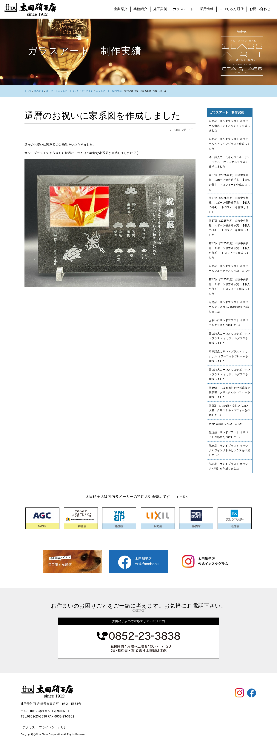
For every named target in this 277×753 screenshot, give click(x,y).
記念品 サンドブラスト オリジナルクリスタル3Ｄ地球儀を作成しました (229, 311)
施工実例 (160, 9)
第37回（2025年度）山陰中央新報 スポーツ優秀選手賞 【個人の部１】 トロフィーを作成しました (229, 290)
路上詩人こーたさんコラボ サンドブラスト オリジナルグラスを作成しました (229, 162)
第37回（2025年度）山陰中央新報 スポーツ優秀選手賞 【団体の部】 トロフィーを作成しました (229, 184)
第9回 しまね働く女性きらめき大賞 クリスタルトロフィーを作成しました (229, 417)
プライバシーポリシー (54, 735)
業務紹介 (140, 9)
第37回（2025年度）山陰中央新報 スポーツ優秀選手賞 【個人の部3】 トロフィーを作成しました (229, 230)
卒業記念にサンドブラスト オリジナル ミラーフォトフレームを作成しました (228, 361)
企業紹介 (121, 9)
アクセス (29, 735)
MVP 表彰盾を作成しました (226, 430)
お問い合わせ (260, 9)
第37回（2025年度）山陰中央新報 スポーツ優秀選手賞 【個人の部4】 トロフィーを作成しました (229, 207)
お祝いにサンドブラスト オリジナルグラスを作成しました (228, 327)
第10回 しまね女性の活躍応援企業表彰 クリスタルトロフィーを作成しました (229, 398)
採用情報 (207, 9)
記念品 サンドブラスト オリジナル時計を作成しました (228, 474)
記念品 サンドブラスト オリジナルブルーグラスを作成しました (229, 272)
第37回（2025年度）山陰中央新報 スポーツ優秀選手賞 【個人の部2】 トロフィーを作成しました (229, 254)
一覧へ (184, 505)
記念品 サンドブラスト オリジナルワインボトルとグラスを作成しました (229, 458)
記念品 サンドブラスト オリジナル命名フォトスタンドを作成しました (229, 125)
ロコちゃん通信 (231, 9)
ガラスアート (183, 9)
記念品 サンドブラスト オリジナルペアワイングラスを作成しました (229, 144)
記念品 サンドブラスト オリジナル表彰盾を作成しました (228, 442)
